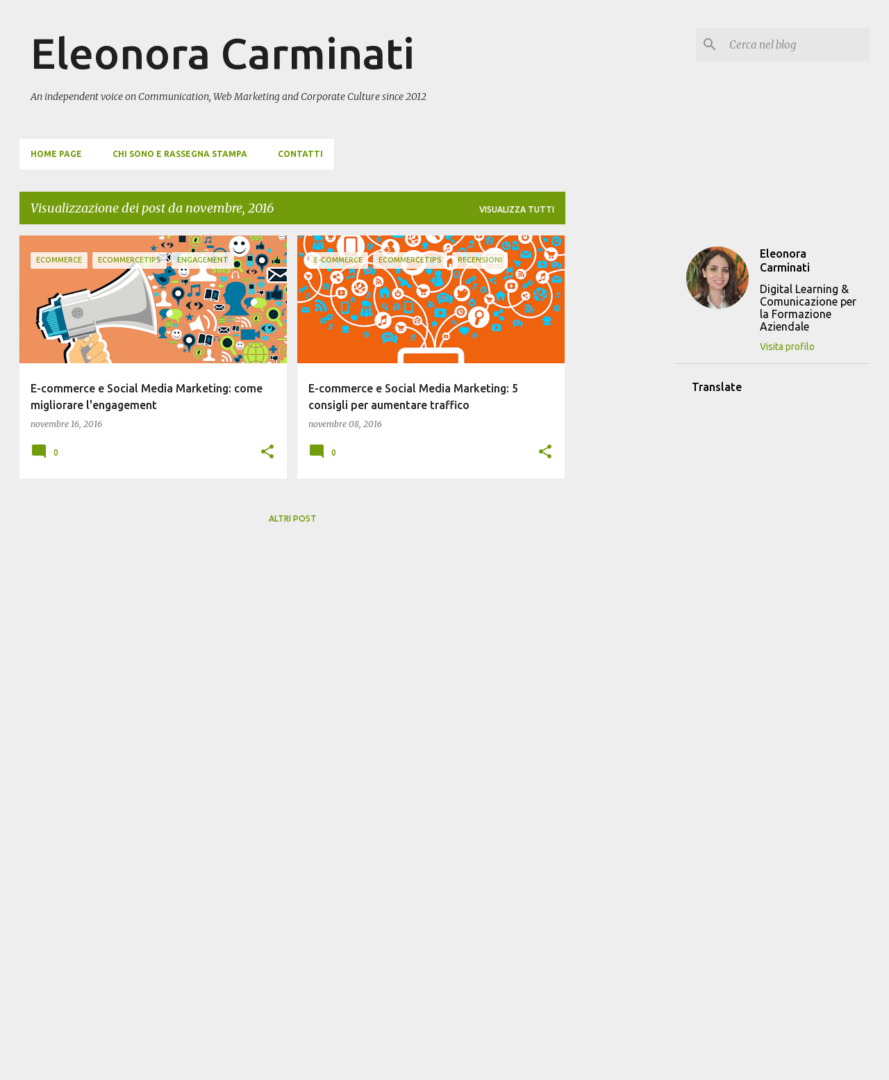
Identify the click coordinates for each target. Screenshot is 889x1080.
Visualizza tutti (516, 209)
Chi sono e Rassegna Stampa (180, 153)
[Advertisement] (620, 443)
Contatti (300, 153)
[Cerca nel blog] (797, 44)
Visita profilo (787, 346)
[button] (267, 452)
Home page (56, 153)
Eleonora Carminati (223, 52)
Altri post (293, 518)
